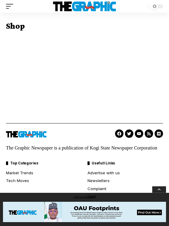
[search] (141, 6)
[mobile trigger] (11, 6)
